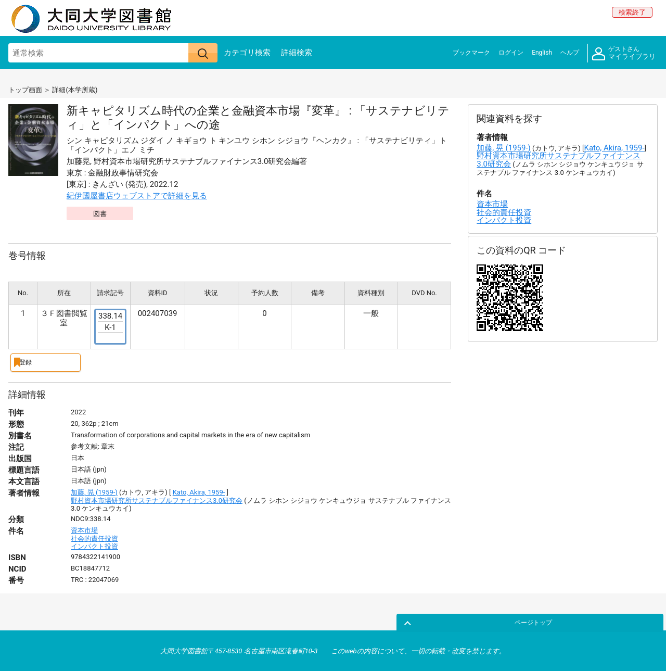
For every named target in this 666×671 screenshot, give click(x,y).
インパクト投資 (94, 545)
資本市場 (84, 529)
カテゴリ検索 (247, 52)
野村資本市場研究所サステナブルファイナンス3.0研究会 (156, 499)
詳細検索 (296, 52)
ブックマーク (471, 52)
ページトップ (633, 620)
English (542, 52)
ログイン (510, 52)
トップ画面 (25, 90)
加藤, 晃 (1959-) (94, 491)
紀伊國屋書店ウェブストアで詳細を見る (137, 195)
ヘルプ (569, 52)
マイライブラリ (624, 53)
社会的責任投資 (94, 537)
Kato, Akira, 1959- (199, 491)
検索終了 (632, 12)
